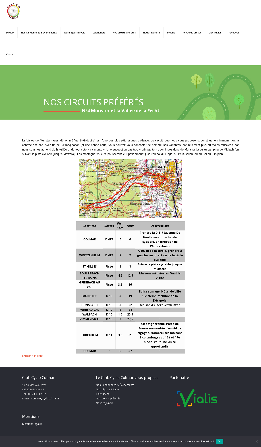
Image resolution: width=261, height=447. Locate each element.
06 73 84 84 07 (37, 394)
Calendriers (102, 394)
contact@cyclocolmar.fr (45, 398)
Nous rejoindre (104, 403)
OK (219, 441)
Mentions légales (32, 423)
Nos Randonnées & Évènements (115, 385)
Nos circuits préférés (108, 398)
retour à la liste (32, 356)
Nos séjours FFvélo (107, 389)
